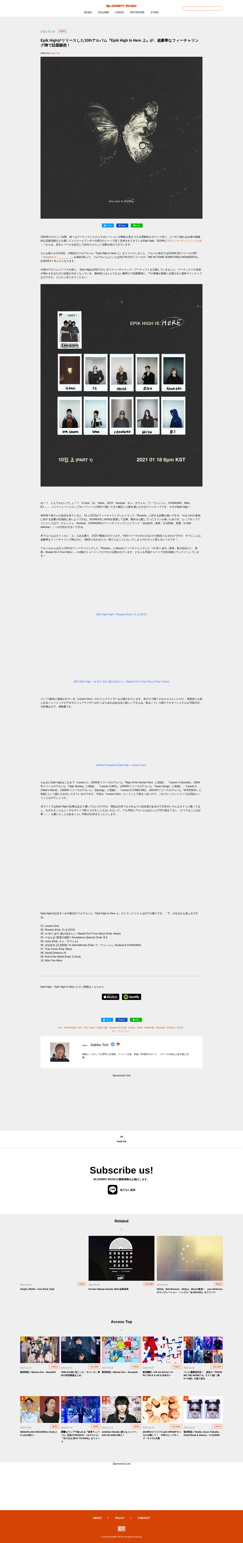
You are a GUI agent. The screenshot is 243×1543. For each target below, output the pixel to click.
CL (80, 1027)
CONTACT (144, 1518)
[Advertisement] (122, 1097)
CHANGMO (71, 1027)
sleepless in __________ (57, 257)
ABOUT (97, 1518)
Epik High (103, 1027)
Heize (132, 1027)
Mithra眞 (150, 1027)
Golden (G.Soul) (119, 1027)
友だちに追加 (121, 1189)
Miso (140, 1027)
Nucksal (161, 1027)
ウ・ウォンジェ (121, 1031)
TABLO (171, 1027)
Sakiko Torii (55, 53)
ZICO (180, 1027)
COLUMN (149, 1284)
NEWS (62, 31)
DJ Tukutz (90, 1027)
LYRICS (54, 1367)
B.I (60, 1027)
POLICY (120, 1518)
